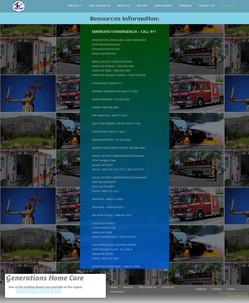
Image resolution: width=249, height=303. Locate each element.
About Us (128, 287)
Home (114, 287)
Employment (117, 291)
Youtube (216, 288)
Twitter (231, 288)
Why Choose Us (147, 287)
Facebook (201, 288)
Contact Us (168, 287)
